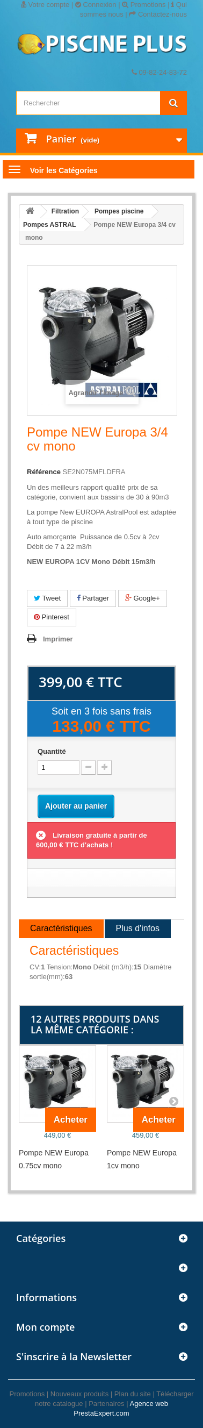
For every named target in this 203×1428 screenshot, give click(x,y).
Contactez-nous (158, 14)
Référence (44, 472)
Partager (93, 598)
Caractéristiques (61, 928)
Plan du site (132, 1394)
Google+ (142, 598)
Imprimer (58, 639)
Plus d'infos (138, 928)
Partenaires (106, 1404)
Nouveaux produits (79, 1394)
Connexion (96, 5)
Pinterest (51, 617)
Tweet (47, 598)
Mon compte (45, 1326)
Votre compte (45, 5)
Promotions (143, 5)
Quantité (52, 751)
